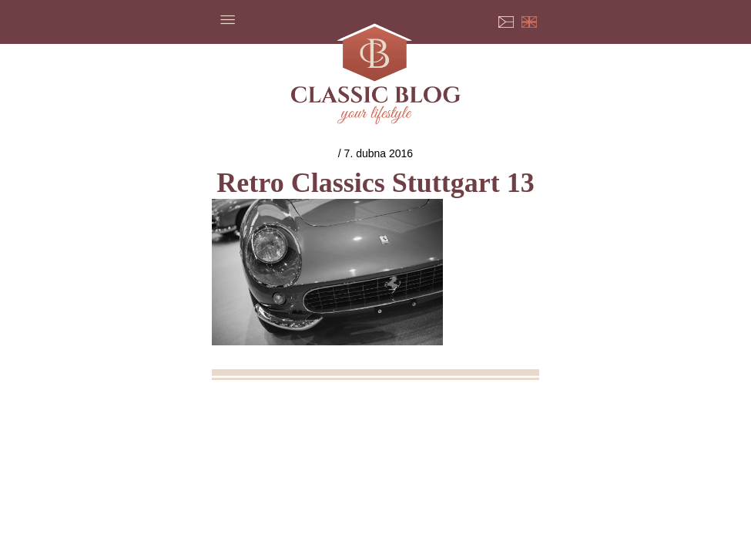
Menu (227, 19)
